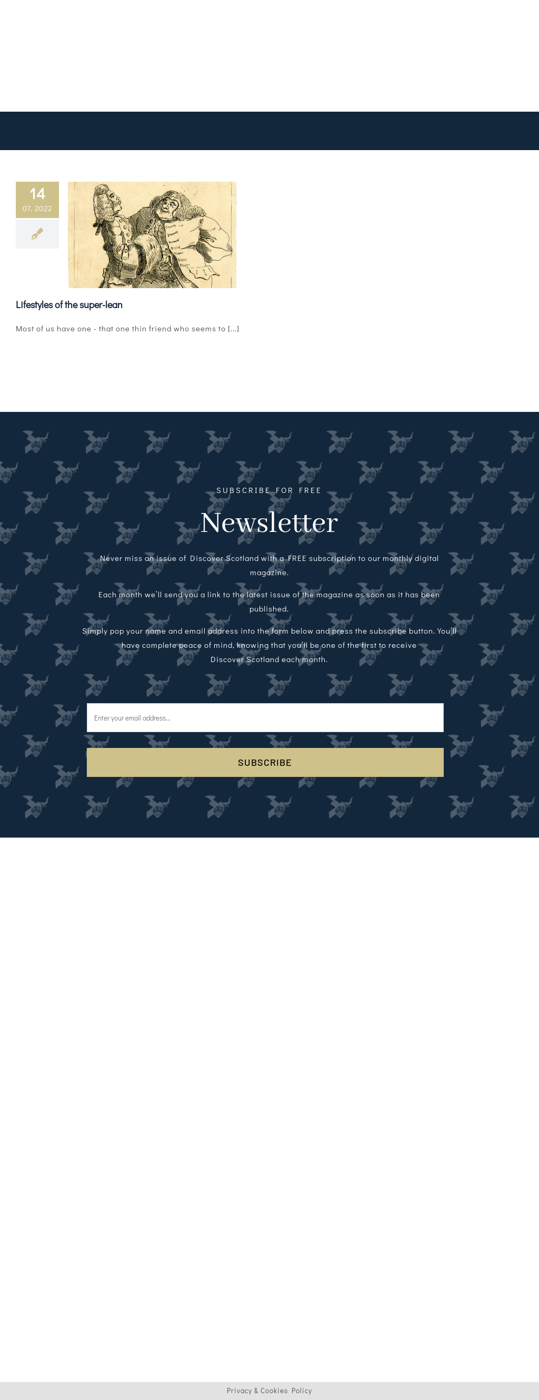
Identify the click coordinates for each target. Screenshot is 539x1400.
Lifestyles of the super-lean (69, 304)
